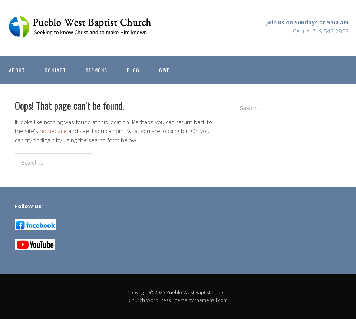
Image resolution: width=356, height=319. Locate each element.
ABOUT (17, 70)
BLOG (133, 70)
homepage (53, 130)
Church (137, 300)
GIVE (164, 70)
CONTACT (55, 70)
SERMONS (96, 70)
